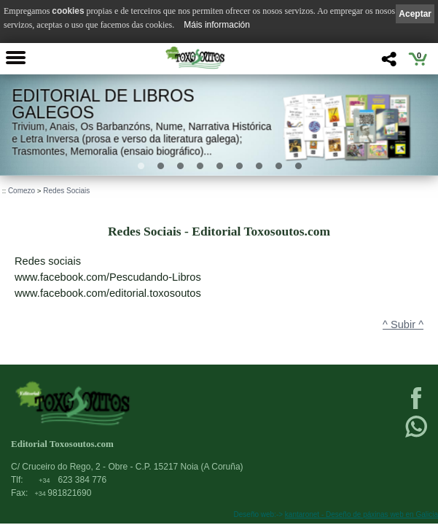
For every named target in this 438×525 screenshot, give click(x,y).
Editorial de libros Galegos (103, 104)
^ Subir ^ (403, 324)
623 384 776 (72, 480)
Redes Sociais (66, 191)
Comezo (21, 191)
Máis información (217, 25)
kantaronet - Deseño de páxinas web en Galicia (361, 514)
